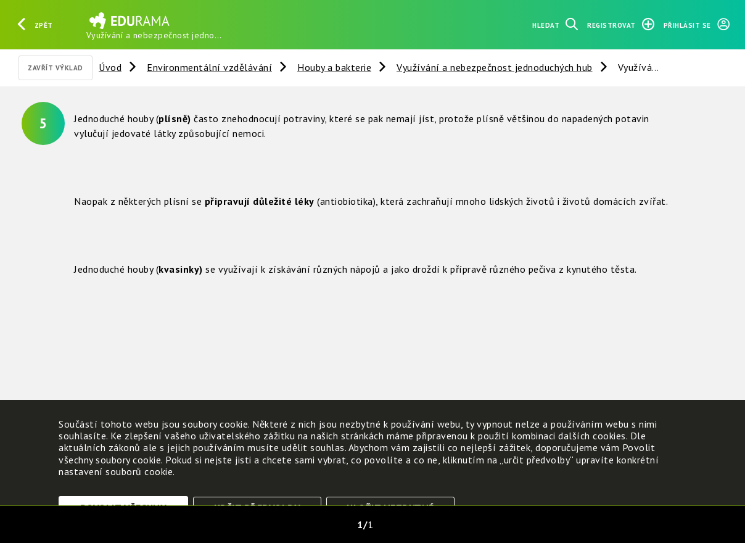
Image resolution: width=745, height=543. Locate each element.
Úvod (110, 67)
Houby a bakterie (334, 67)
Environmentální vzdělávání (209, 67)
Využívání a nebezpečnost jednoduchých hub (495, 67)
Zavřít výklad (55, 68)
